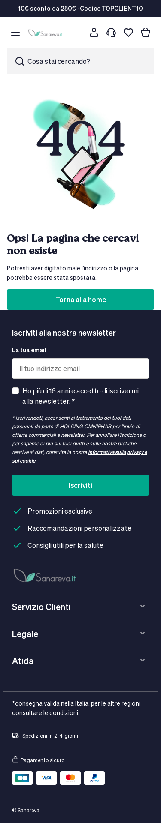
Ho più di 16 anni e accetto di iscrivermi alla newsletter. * (80, 396)
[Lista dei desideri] (128, 32)
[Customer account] (94, 32)
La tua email (29, 350)
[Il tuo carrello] (145, 32)
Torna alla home (80, 299)
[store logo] (46, 33)
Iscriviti (80, 485)
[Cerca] (76, 32)
